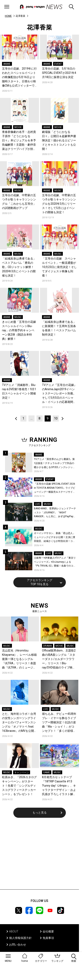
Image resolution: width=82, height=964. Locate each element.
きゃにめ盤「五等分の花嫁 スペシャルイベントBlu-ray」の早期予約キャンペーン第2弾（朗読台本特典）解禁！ (19, 330)
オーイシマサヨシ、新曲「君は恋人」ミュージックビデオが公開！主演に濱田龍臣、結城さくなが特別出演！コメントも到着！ (54, 537)
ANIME (7, 64)
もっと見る (40, 812)
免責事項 (48, 938)
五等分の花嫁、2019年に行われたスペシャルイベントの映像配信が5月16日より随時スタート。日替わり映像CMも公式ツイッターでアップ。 (19, 77)
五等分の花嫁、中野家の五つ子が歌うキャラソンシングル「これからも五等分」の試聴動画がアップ (19, 202)
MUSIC (18, 190)
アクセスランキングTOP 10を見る (39, 582)
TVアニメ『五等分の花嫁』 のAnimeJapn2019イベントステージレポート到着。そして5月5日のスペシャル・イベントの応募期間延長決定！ (59, 393)
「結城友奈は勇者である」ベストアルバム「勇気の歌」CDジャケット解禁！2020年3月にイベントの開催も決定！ (19, 267)
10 (56, 418)
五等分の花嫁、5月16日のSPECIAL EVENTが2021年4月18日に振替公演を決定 (59, 73)
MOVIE (18, 127)
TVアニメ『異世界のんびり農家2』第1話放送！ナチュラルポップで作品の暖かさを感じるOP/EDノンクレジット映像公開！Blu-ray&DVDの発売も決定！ (54, 463)
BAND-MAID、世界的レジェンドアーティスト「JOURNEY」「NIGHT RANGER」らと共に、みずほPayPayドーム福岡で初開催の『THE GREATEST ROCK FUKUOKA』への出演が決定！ (55, 513)
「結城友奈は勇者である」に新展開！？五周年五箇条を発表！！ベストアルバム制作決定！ (59, 328)
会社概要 (48, 931)
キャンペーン (21, 772)
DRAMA (47, 645)
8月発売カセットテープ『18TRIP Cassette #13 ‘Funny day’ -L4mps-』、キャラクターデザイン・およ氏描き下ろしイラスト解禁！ (59, 785)
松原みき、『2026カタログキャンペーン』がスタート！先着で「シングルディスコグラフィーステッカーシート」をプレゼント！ (19, 785)
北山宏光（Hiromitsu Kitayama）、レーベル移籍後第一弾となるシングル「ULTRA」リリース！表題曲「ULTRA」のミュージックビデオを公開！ (19, 659)
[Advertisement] (39, 856)
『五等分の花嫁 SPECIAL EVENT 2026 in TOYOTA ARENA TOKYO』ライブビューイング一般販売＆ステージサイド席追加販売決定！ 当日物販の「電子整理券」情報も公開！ (55, 488)
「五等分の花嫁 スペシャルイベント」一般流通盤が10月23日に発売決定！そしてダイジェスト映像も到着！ (59, 267)
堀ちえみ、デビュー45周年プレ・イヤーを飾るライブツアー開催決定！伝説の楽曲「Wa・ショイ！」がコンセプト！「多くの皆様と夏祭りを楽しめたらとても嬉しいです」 (59, 722)
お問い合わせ (17, 944)
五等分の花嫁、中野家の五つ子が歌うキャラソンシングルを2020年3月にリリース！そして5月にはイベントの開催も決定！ (59, 204)
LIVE (37, 504)
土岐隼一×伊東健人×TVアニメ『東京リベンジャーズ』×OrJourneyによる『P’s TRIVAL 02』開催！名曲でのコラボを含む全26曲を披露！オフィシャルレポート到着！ (55, 562)
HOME (8, 16)
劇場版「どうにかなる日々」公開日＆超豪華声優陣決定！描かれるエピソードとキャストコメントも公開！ (59, 140)
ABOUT (13, 931)
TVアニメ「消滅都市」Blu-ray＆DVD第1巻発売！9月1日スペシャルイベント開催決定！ (19, 391)
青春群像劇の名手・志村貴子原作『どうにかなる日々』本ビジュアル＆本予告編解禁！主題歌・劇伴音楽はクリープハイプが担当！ (19, 140)
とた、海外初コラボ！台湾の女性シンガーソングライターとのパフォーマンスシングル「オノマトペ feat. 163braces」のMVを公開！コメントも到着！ (19, 722)
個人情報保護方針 (20, 938)
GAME (46, 772)
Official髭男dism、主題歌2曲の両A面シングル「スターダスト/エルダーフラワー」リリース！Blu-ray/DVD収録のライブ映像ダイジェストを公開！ (59, 659)
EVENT (58, 64)
